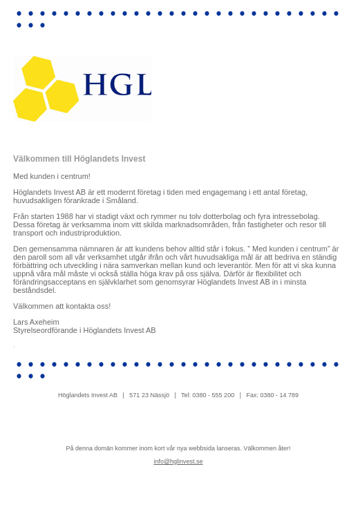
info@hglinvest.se (177, 461)
